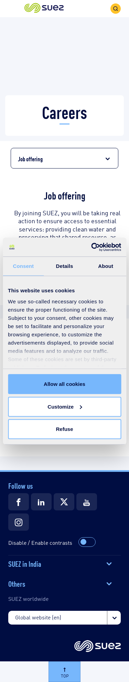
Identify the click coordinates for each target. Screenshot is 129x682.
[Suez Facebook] (18, 501)
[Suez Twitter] (64, 501)
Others (16, 583)
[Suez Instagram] (18, 522)
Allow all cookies (64, 384)
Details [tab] (64, 266)
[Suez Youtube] (86, 501)
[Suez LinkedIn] (41, 501)
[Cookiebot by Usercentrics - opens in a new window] (92, 246)
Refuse (64, 429)
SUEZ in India (24, 563)
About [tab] (105, 266)
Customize (64, 406)
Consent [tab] (23, 266)
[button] (44, 8)
